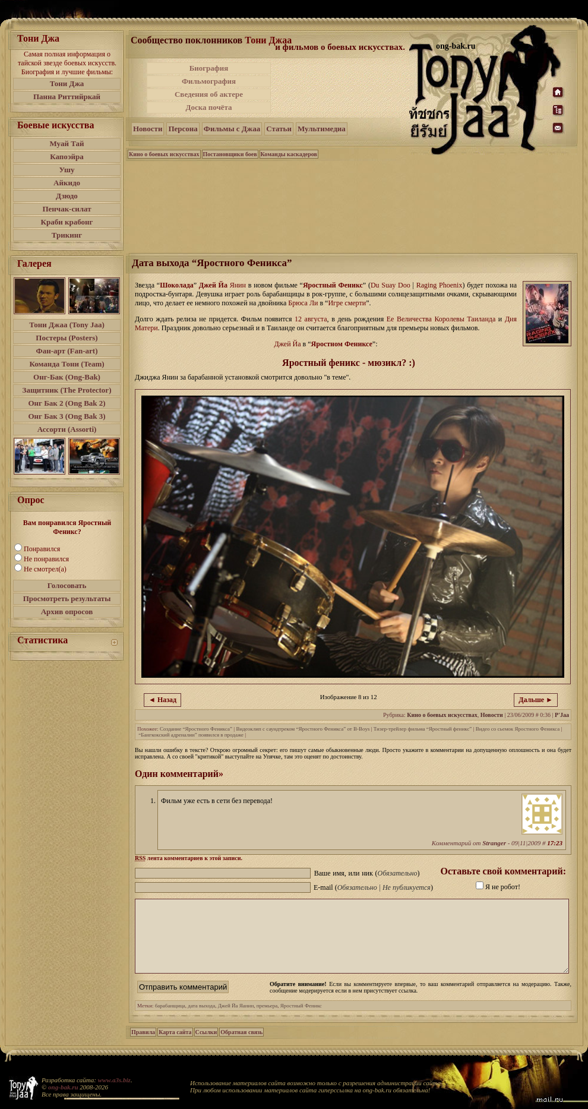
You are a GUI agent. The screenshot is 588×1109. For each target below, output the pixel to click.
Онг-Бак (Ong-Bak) (66, 376)
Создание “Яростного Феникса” (196, 729)
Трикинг (67, 234)
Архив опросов (67, 611)
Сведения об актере (209, 94)
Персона (182, 128)
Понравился (42, 549)
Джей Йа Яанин (236, 1020)
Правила (143, 1046)
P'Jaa (562, 715)
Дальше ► (536, 700)
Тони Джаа (268, 40)
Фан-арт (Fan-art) (67, 350)
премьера (267, 1020)
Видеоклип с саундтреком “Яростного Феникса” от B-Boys (302, 729)
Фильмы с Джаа (232, 128)
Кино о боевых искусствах (164, 154)
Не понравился (46, 559)
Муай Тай (66, 143)
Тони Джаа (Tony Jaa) (67, 324)
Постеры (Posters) (66, 337)
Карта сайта (175, 1046)
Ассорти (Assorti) (67, 429)
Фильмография (209, 81)
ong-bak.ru (63, 1087)
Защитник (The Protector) (67, 390)
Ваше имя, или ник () (367, 873)
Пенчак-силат (66, 208)
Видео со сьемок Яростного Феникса (517, 729)
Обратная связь (241, 1046)
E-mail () (373, 887)
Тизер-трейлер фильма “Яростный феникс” (423, 729)
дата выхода (201, 1020)
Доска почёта (208, 107)
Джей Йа (213, 285)
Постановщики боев (230, 154)
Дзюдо (67, 195)
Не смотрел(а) (45, 569)
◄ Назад (162, 700)
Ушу (67, 169)
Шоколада (177, 285)
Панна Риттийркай (66, 96)
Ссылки (206, 1046)
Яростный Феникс (333, 285)
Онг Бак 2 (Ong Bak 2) (66, 403)
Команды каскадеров (289, 154)
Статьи (279, 128)
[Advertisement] (341, 88)
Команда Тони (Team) (66, 363)
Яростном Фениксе (341, 344)
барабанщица (170, 1020)
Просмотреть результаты (67, 598)
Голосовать (67, 585)
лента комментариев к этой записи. (188, 858)
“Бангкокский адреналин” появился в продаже (191, 735)
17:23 (554, 842)
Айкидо (66, 182)
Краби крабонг (67, 221)
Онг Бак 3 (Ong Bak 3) (66, 416)
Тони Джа (67, 83)
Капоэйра (67, 156)
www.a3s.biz (114, 1079)
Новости (147, 128)
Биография (209, 68)
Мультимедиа (322, 128)
